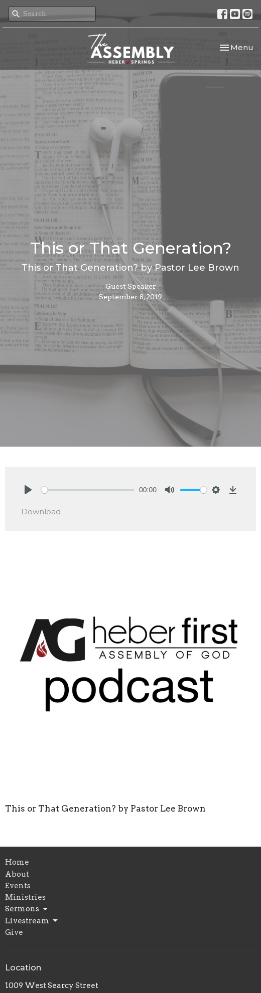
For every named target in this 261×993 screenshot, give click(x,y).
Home (17, 862)
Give (14, 932)
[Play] (28, 490)
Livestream (32, 921)
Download (41, 511)
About (17, 874)
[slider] (87, 490)
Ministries (25, 897)
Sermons (27, 909)
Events (18, 885)
